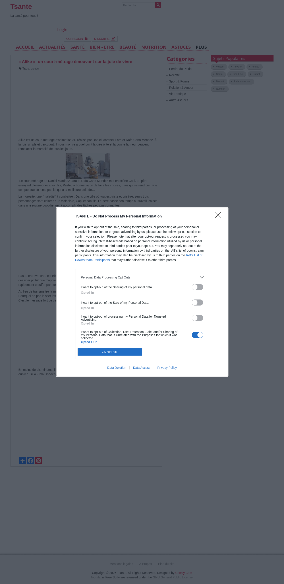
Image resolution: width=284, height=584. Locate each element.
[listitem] (142, 277)
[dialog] (142, 292)
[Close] (219, 216)
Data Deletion (116, 367)
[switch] (197, 287)
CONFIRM (110, 352)
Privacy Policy (167, 367)
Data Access (141, 367)
